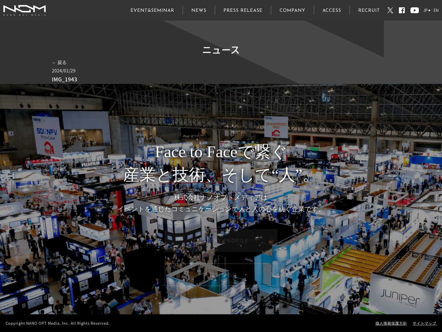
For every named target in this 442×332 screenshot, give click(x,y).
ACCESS (331, 10)
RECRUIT (369, 10)
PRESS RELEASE (243, 10)
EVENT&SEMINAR (152, 10)
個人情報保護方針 (391, 323)
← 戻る (59, 62)
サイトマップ (424, 323)
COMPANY (292, 10)
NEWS (198, 10)
